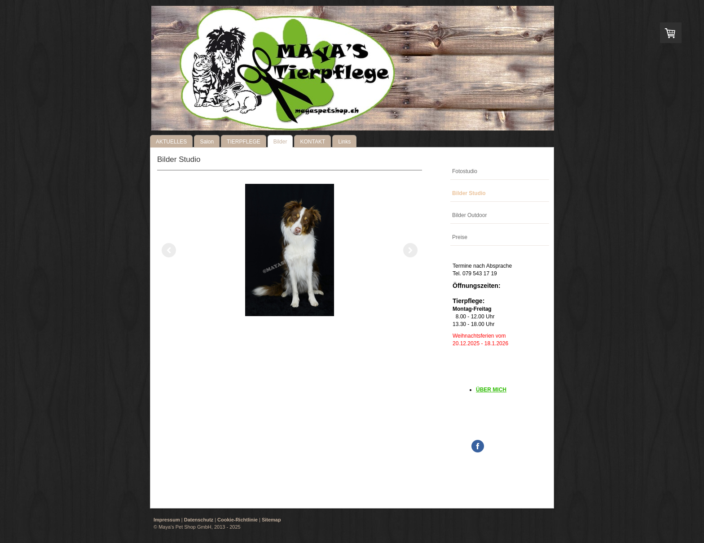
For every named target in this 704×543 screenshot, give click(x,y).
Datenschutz (198, 519)
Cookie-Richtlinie (237, 519)
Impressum (167, 519)
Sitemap (271, 519)
